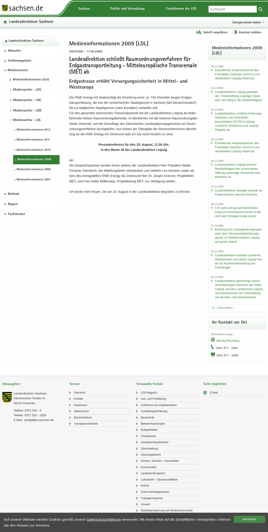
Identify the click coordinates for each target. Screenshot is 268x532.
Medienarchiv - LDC (27, 100)
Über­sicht (79, 392)
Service (75, 384)
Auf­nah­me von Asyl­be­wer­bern (159, 405)
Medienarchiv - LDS (27, 90)
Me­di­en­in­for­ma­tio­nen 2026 (31, 79)
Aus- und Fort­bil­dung (153, 398)
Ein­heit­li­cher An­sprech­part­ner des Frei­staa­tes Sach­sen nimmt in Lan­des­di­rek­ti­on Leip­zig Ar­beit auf (238, 74)
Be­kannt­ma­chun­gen (153, 423)
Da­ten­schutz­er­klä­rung (104, 519)
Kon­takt (78, 398)
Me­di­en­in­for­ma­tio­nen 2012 (34, 129)
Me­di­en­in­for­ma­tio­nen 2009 (34, 159)
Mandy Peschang (228, 340)
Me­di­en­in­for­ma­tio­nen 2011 (33, 139)
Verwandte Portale (150, 384)
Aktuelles (14, 51)
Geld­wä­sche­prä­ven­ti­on (155, 442)
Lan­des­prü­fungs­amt (153, 473)
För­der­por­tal (148, 436)
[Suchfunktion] (233, 9)
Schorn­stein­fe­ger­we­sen (155, 491)
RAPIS (145, 485)
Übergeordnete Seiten (246, 22)
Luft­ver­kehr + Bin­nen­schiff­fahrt (159, 479)
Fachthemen (16, 214)
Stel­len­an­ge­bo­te (19, 61)
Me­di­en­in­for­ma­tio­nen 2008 (34, 169)
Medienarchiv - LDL (27, 120)
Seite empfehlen (215, 384)
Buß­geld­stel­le (149, 429)
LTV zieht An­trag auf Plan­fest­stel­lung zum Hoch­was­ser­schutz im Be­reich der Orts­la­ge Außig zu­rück (238, 212)
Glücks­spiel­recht (151, 454)
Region (13, 204)
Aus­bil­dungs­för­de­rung (154, 411)
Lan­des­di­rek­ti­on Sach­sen (31, 22)
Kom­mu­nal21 (149, 467)
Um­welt (145, 504)
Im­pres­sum (80, 405)
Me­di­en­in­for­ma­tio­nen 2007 (34, 179)
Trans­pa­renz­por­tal (152, 498)
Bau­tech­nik (147, 417)
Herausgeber (11, 384)
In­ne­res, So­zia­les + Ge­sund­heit (160, 460)
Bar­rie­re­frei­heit (83, 417)
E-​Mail (214, 392)
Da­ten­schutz (81, 411)
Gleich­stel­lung (149, 448)
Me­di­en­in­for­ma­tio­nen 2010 (34, 150)
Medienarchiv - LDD (27, 110)
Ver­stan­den (249, 519)
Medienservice (18, 70)
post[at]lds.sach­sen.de (39, 420)
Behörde (13, 194)
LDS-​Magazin (149, 392)
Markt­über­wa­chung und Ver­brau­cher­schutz (167, 510)
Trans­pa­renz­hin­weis (86, 423)
